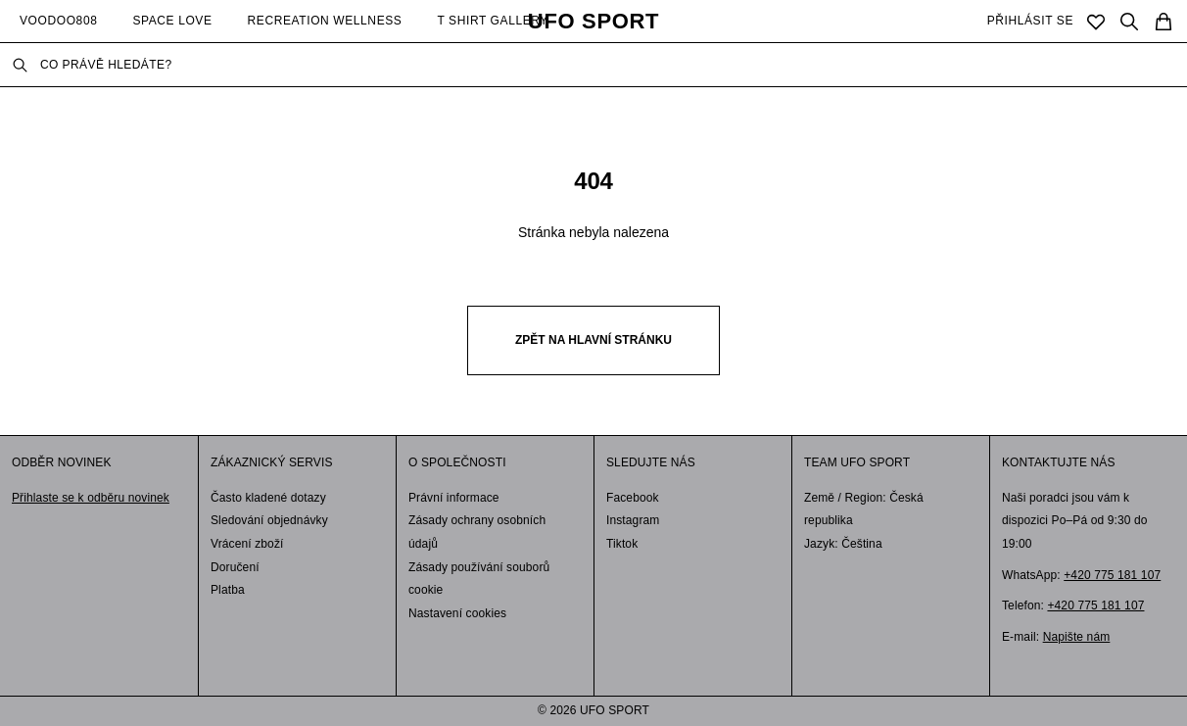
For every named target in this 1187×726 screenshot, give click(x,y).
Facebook (632, 498)
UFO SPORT (593, 21)
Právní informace (453, 498)
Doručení (235, 567)
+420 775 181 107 (1112, 575)
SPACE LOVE (172, 20)
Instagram (632, 520)
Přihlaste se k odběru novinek (90, 498)
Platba (228, 590)
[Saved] (1096, 21)
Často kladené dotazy (268, 498)
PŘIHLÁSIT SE (1030, 20)
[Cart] (1163, 21)
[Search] (1129, 21)
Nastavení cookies (457, 613)
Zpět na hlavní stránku (593, 340)
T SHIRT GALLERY (492, 20)
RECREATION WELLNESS (325, 20)
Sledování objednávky (269, 520)
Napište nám (1077, 637)
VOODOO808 (58, 20)
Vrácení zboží (247, 544)
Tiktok (622, 544)
